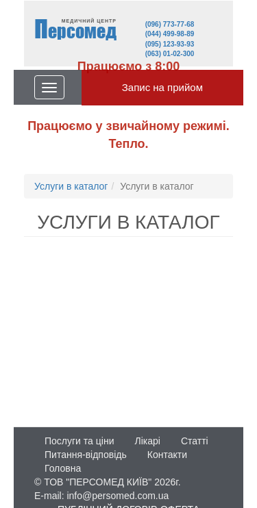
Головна (63, 468)
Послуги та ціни (79, 440)
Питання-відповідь (86, 454)
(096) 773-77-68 (170, 24)
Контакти (167, 454)
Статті (194, 440)
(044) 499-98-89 (170, 34)
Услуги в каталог (71, 186)
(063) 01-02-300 (170, 54)
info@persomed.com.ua (117, 495)
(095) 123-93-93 (170, 44)
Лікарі (147, 440)
